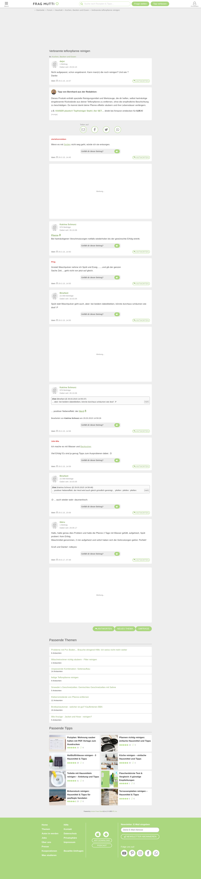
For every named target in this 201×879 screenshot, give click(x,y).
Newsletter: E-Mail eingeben (135, 824)
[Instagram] (140, 854)
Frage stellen (140, 4)
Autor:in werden (50, 833)
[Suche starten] (82, 4)
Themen (46, 829)
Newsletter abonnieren (140, 836)
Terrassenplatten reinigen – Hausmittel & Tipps (133, 793)
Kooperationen (49, 851)
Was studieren (49, 855)
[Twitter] (106, 129)
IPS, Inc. (114, 811)
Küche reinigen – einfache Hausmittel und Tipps (132, 757)
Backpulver (85, 446)
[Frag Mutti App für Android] (106, 835)
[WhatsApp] (117, 129)
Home (45, 825)
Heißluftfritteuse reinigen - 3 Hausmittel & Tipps (81, 757)
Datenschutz (70, 833)
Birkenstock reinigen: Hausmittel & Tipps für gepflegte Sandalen (78, 794)
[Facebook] (94, 129)
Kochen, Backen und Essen (64, 57)
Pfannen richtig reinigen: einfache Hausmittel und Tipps (135, 739)
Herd (81, 411)
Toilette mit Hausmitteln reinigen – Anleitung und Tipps (83, 775)
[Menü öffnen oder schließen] (6, 4)
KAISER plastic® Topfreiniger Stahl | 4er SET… (80, 111)
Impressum (69, 842)
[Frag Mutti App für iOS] (98, 835)
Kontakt (68, 829)
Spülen (67, 144)
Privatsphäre (70, 838)
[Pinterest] (132, 854)
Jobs (44, 838)
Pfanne (54, 235)
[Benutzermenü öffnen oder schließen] (194, 4)
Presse (45, 846)
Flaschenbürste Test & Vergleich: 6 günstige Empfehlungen (130, 776)
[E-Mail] (83, 129)
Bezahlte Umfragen (73, 851)
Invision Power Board (97, 811)
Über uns (46, 842)
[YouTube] (124, 854)
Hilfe (66, 825)
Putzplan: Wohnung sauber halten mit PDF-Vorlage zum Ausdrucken (81, 740)
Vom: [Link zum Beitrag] (53, 81)
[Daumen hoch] (117, 151)
